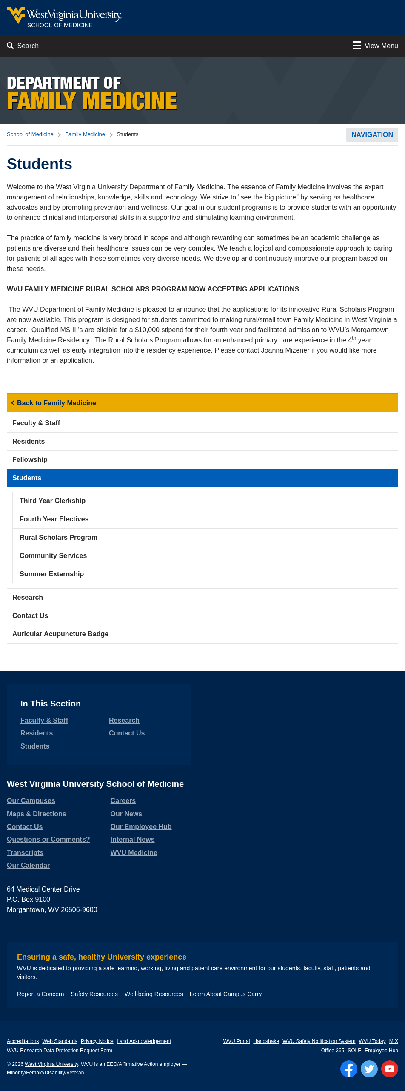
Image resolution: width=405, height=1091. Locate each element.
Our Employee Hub (141, 826)
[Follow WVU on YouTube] (389, 1068)
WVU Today (372, 1041)
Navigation (372, 134)
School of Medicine (30, 134)
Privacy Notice (97, 1041)
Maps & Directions (36, 814)
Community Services (53, 555)
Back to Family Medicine (56, 403)
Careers (123, 800)
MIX (393, 1041)
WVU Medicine (134, 852)
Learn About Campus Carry (226, 994)
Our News (127, 814)
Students (26, 477)
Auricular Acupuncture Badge (60, 634)
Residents (28, 441)
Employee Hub (381, 1051)
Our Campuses (31, 800)
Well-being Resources (154, 994)
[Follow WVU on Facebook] (348, 1068)
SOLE (354, 1051)
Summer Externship (52, 574)
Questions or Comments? (48, 839)
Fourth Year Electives (54, 519)
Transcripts (25, 852)
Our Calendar (28, 865)
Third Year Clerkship (53, 500)
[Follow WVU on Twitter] (369, 1068)
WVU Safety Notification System (318, 1041)
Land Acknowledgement (144, 1041)
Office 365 (332, 1051)
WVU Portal (236, 1041)
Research (27, 597)
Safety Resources (94, 994)
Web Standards (59, 1041)
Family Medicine (85, 134)
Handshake (266, 1041)
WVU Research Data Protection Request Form (59, 1051)
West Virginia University (51, 1064)
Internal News (133, 839)
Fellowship (30, 459)
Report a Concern (40, 994)
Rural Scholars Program (58, 537)
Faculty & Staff (36, 423)
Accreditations (23, 1041)
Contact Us (30, 615)
